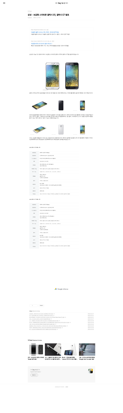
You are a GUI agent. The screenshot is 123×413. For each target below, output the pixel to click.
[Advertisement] (61, 41)
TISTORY (62, 410)
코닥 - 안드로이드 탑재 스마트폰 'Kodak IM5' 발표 (39, 342)
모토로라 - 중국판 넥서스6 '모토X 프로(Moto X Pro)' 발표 (41, 336)
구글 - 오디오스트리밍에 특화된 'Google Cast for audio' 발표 (42, 347)
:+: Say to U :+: (61, 3)
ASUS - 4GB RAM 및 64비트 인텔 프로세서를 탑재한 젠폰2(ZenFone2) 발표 (45, 350)
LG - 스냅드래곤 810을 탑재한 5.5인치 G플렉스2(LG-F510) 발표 (42, 352)
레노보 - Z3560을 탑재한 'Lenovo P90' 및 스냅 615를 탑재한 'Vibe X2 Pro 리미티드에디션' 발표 (49, 345)
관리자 (67, 410)
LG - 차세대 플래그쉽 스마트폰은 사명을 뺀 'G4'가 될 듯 (41, 338)
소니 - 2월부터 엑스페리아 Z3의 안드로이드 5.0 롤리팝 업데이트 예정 (43, 343)
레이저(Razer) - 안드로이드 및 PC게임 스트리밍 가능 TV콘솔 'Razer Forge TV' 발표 (46, 340)
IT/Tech (30, 334)
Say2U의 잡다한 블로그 (35, 395)
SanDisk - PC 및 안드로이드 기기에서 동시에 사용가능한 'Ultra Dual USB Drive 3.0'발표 (47, 349)
